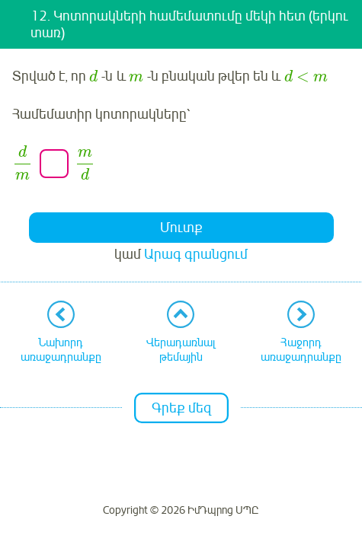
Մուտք (181, 227)
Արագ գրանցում (196, 254)
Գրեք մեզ (181, 408)
